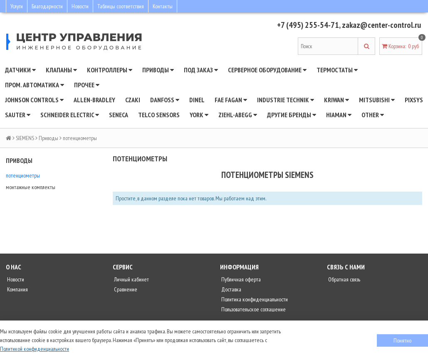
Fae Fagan (231, 99)
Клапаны (61, 69)
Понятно (402, 340)
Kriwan (336, 99)
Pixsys (414, 100)
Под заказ (201, 69)
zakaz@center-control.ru (381, 25)
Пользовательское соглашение (253, 309)
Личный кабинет (131, 279)
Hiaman (338, 114)
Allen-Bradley (94, 100)
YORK (199, 114)
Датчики (20, 69)
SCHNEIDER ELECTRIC (69, 114)
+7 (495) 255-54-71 (308, 25)
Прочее (86, 84)
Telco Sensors (159, 115)
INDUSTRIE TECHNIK (285, 99)
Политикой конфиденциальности (34, 349)
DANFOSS (164, 99)
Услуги (16, 6)
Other (372, 114)
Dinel (197, 100)
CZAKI (132, 100)
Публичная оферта (240, 279)
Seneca (118, 115)
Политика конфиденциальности (254, 299)
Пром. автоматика (34, 84)
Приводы (158, 69)
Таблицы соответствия (120, 6)
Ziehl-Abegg (237, 114)
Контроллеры (109, 69)
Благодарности (47, 6)
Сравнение (125, 289)
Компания (17, 289)
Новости (80, 6)
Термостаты (337, 69)
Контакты (163, 6)
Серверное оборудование (267, 69)
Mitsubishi (377, 99)
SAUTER (17, 114)
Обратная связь (343, 279)
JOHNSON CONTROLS (34, 99)
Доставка (230, 289)
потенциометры (23, 175)
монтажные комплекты (30, 187)
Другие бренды (291, 114)
